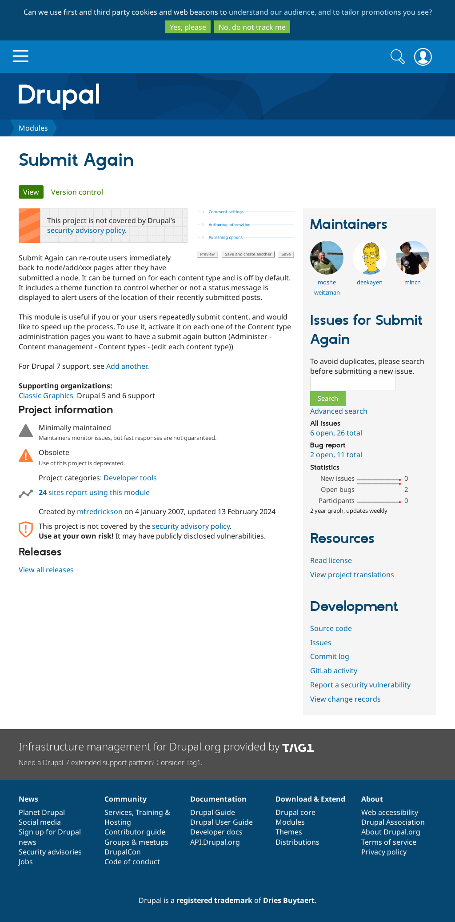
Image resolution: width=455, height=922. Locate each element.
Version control (77, 192)
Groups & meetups (136, 842)
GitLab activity (333, 670)
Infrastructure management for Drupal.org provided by (166, 746)
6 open (321, 433)
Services (118, 812)
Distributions (297, 842)
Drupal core (295, 812)
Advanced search (338, 411)
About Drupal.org (390, 832)
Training (149, 812)
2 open (321, 454)
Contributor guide (134, 832)
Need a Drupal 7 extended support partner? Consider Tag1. (111, 762)
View (33, 192)
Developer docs (216, 832)
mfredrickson (100, 511)
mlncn (412, 282)
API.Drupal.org (215, 842)
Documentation (218, 799)
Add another (126, 366)
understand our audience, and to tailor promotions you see (329, 12)
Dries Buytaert (289, 900)
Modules (33, 128)
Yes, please (188, 27)
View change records (345, 699)
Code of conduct (132, 861)
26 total (349, 433)
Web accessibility (389, 812)
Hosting (117, 822)
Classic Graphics (46, 395)
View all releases (46, 570)
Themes (288, 832)
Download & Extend (310, 799)
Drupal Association (393, 822)
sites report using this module (94, 492)
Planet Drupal (42, 812)
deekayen (370, 282)
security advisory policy (86, 230)
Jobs (26, 861)
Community (125, 799)
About (372, 799)
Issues (320, 642)
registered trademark (214, 900)
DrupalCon (122, 852)
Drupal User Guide (221, 822)
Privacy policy (384, 852)
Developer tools (130, 478)
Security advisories (50, 852)
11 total (349, 454)
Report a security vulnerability (360, 685)
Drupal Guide (212, 812)
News (28, 799)
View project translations (352, 574)
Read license (331, 560)
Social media (40, 822)
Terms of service (388, 842)
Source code (331, 628)
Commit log (329, 656)
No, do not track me (252, 27)
